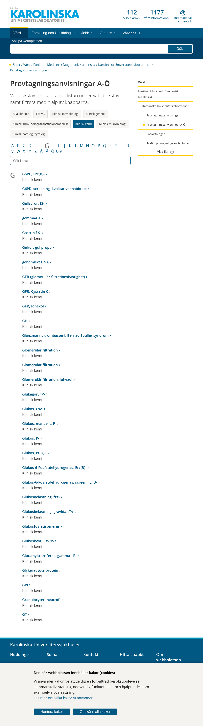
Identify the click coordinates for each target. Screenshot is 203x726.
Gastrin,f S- (31, 232)
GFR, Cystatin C (35, 291)
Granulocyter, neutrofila (42, 599)
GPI (25, 585)
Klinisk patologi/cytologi (29, 134)
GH (25, 320)
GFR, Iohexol (33, 306)
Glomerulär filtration (40, 350)
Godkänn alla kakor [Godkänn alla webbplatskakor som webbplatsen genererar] (95, 712)
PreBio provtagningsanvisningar (168, 143)
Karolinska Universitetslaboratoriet (124, 64)
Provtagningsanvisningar (28, 70)
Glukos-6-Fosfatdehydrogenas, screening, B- (59, 482)
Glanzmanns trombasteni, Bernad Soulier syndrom (65, 335)
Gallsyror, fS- (33, 203)
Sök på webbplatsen (29, 48)
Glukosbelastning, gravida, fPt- (48, 511)
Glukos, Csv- (32, 408)
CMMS (40, 114)
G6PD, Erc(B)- (33, 174)
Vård (26, 64)
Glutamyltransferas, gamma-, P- (49, 555)
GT (24, 614)
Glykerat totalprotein (40, 570)
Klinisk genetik (95, 114)
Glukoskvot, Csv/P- (38, 541)
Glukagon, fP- (33, 394)
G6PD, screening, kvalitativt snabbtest (54, 188)
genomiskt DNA (35, 262)
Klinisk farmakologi (65, 114)
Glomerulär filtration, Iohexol (47, 379)
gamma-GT (31, 218)
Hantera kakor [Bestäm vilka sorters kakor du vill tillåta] (52, 712)
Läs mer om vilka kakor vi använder (63, 697)
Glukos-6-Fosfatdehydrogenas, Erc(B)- (54, 467)
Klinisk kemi (83, 124)
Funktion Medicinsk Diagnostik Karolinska (64, 64)
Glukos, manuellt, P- (39, 423)
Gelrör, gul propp (37, 247)
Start (16, 64)
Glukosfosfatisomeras (41, 526)
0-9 (59, 151)
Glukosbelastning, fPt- (41, 497)
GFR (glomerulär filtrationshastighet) (53, 276)
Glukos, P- (30, 438)
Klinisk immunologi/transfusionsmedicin (40, 124)
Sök (180, 48)
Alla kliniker (21, 114)
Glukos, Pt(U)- (34, 452)
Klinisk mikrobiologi (112, 124)
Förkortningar (156, 134)
